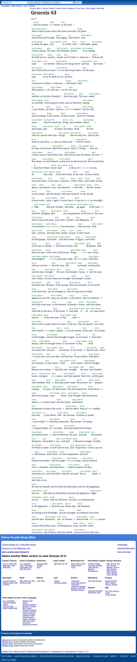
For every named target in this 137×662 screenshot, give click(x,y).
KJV (4, 564)
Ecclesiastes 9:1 (44, 651)
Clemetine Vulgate (60, 583)
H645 (71, 165)
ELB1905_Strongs (77, 590)
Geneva (95, 567)
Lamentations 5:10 (71, 651)
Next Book (100, 8)
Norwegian (26, 623)
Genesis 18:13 (7, 651)
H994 (82, 309)
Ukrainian (33, 624)
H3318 (86, 361)
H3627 (87, 172)
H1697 (63, 113)
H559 (83, 35)
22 (90, 337)
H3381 (58, 61)
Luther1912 (75, 584)
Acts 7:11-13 (84, 651)
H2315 (34, 465)
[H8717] (51, 276)
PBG (24, 621)
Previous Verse (61, 8)
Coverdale (91, 565)
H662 (48, 471)
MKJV (78, 564)
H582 (80, 224)
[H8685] (91, 120)
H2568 (81, 523)
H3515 (52, 22)
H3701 (96, 185)
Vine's (133, 656)
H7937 (76, 530)
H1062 (34, 510)
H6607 (34, 309)
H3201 (93, 491)
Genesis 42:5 (33, 651)
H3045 (79, 113)
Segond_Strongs (111, 584)
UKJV (79, 565)
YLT (7, 564)
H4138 (46, 100)
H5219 (34, 185)
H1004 (48, 250)
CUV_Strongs (114, 591)
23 (84, 350)
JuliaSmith (27, 564)
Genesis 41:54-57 (20, 651)
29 (50, 435)
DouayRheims (93, 571)
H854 (99, 244)
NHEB (5, 608)
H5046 (53, 87)
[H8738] (88, 452)
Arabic (25, 603)
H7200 (34, 55)
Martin (107, 583)
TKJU (73, 567)
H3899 (90, 387)
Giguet (107, 581)
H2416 (48, 107)
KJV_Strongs (111, 565)
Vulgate (56, 581)
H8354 (46, 530)
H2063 (34, 231)
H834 (93, 218)
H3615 (34, 29)
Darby (22, 565)
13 (32, 207)
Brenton (13, 581)
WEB (4, 565)
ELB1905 (81, 588)
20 (67, 311)
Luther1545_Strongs (78, 583)
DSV (90, 581)
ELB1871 (74, 588)
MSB (8, 567)
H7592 (91, 94)
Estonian (33, 610)
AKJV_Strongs (112, 573)
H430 (48, 354)
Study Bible (5, 6)
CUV (107, 591)
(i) (36, 18)
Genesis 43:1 (7, 640)
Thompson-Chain (100, 656)
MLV (29, 569)
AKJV (9, 565)
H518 (73, 146)
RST (31, 601)
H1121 (58, 439)
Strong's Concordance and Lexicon (56, 656)
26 (101, 389)
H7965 (102, 348)
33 (50, 506)
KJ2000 (74, 565)
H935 (33, 35)
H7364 (66, 374)
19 (101, 298)
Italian (33, 615)
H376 (49, 48)
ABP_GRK (24, 581)
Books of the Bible (124, 552)
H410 (33, 211)
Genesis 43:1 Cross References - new (16, 548)
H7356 (65, 211)
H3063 (82, 42)
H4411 (69, 322)
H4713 (34, 484)
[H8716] (70, 191)
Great (90, 567)
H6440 (50, 55)
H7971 (34, 61)
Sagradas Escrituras (95, 591)
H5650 (71, 296)
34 (74, 519)
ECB (21, 569)
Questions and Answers (25, 656)
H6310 (49, 113)
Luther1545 (75, 581)
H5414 (53, 211)
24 (53, 370)
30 (32, 454)
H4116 (49, 452)
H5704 (91, 380)
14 (102, 207)
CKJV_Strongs (112, 575)
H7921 (34, 224)
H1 (70, 35)
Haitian (25, 613)
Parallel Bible (122, 545)
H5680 (52, 497)
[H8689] (39, 35)
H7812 (74, 400)
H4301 (34, 361)
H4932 (89, 185)
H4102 (45, 159)
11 (32, 168)
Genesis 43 (71, 8)
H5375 (55, 432)
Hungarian (32, 613)
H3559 (51, 257)
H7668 (80, 29)
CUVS (107, 593)
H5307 (34, 296)
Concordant (24, 567)
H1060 (79, 504)
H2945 (34, 139)
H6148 (78, 139)
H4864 (91, 517)
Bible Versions (16, 6)
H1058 (69, 458)
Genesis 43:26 (7, 646)
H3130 (47, 244)
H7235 (34, 530)
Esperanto (26, 610)
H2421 (72, 133)
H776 (63, 22)
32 (100, 474)
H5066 (34, 302)
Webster (13, 603)
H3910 (41, 185)
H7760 (48, 348)
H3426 (94, 55)
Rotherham (28, 565)
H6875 (80, 178)
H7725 (34, 42)
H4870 (77, 198)
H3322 (34, 153)
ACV (25, 569)
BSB (4, 567)
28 (48, 422)
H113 (87, 309)
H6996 (75, 439)
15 (76, 226)
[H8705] (75, 289)
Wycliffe (91, 564)
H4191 (90, 133)
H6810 (61, 510)
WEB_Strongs (112, 571)
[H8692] (40, 296)
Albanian (26, 601)
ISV (63, 564)
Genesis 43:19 (7, 644)
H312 (57, 218)
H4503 (62, 178)
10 (102, 155)
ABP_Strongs (111, 564)
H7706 (43, 211)
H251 (66, 55)
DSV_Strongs (97, 581)
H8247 (59, 185)
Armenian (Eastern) (29, 604)
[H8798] (40, 42)
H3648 (82, 452)
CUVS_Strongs (110, 595)
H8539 (47, 517)
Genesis (32, 6)
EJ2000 (10, 608)
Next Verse (81, 8)
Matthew (99, 565)
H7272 (83, 374)
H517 (44, 439)
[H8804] (39, 74)
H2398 (66, 153)
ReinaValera (92, 592)
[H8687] (65, 48)
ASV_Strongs (111, 569)
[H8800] (39, 48)
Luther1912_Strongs (78, 586)
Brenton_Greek (8, 583)
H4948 (34, 335)
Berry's (114, 656)
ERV (11, 564)
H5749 (59, 48)
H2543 (85, 296)
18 (87, 272)
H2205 (65, 413)
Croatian (33, 606)
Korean (25, 619)
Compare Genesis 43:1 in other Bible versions (19, 545)
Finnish (25, 612)
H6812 (79, 510)
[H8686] (91, 107)
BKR (24, 608)
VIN (66, 564)
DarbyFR (114, 581)
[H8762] (60, 146)
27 (63, 409)
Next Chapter (91, 8)
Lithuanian (32, 619)
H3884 (34, 159)
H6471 (90, 159)
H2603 (77, 445)
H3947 (46, 172)
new (25, 6)
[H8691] (80, 400)
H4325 (53, 374)
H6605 (80, 322)
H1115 (59, 55)
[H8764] (39, 61)
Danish (29, 608)
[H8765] (44, 29)
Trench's (124, 656)
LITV (30, 567)
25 (53, 383)
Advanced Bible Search (126, 548)
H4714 (58, 35)
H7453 (64, 517)
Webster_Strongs (113, 567)
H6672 (34, 263)
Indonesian (27, 615)
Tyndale (97, 564)
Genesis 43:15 (7, 642)
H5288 (88, 126)
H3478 (68, 81)
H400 (74, 42)
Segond (113, 583)
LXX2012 (6, 584)
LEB (13, 565)
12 (72, 187)
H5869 (71, 432)
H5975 (87, 237)
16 (54, 246)
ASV (15, 564)
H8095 (34, 367)
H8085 (54, 387)
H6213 (34, 172)
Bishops (91, 569)
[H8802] (77, 283)
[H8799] (88, 35)
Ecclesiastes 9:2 (57, 651)
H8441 (71, 497)
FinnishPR (32, 612)
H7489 (34, 87)
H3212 (60, 133)
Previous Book (35, 8)
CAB (15, 583)
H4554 (48, 380)
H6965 (34, 133)
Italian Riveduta (28, 617)
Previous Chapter (48, 8)
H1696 (88, 302)
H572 (34, 198)
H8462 (34, 289)
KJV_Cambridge (9, 601)
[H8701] (51, 159)
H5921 (34, 113)
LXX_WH (31, 581)
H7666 (52, 42)
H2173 (58, 172)
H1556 (69, 289)
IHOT (39, 567)
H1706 (98, 178)
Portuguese (31, 621)
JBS (98, 592)
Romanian (26, 624)
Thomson (6, 581)
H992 (53, 185)
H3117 (94, 153)
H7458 (35, 22)
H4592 (64, 42)
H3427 (54, 504)
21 (79, 318)
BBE (55, 564)
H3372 (34, 276)
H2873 (34, 257)
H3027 (34, 146)
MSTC (73, 564)
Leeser (5, 604)
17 (50, 265)
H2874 (39, 257)
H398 (38, 29)
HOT (38, 581)
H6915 (66, 426)
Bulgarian (26, 606)
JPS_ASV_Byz (8, 606)
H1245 (54, 146)
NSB (59, 564)
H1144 (77, 218)
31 (66, 467)
